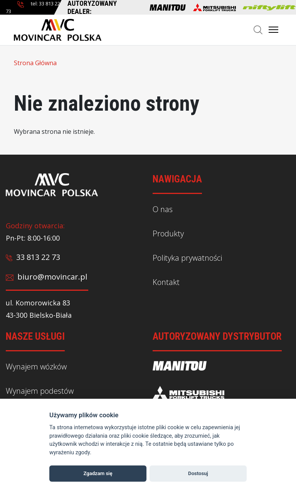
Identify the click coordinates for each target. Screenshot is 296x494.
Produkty (168, 233)
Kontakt (166, 282)
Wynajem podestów (40, 391)
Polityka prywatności (187, 258)
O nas (163, 209)
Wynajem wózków (36, 366)
